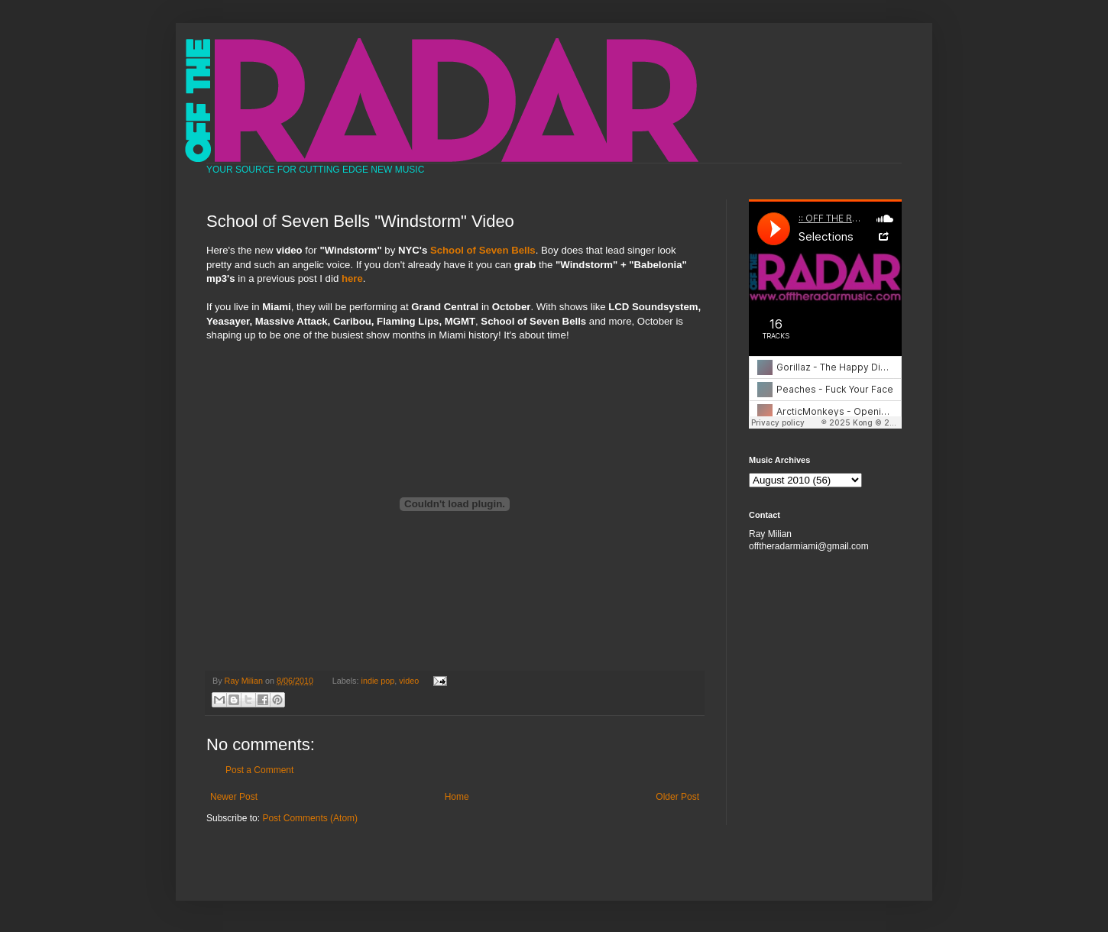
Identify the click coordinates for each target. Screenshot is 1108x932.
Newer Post (234, 796)
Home (457, 796)
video (409, 680)
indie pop (378, 680)
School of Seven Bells (483, 250)
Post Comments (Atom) (310, 818)
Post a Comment (259, 770)
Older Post (677, 796)
